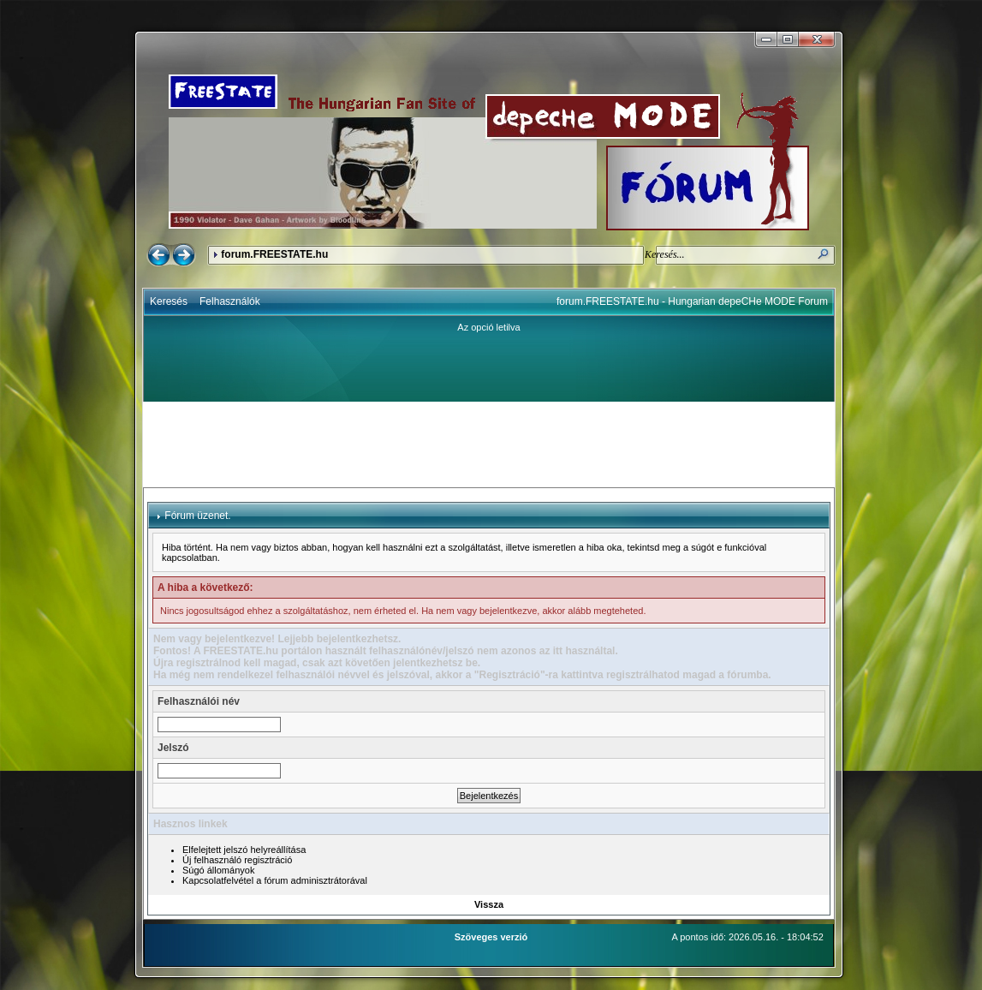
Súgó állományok (218, 870)
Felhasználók (229, 301)
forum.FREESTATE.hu (274, 254)
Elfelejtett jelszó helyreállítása (244, 849)
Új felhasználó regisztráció (237, 860)
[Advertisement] (488, 444)
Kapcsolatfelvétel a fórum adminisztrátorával (274, 880)
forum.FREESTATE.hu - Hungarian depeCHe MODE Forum (692, 301)
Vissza (488, 904)
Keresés (168, 301)
